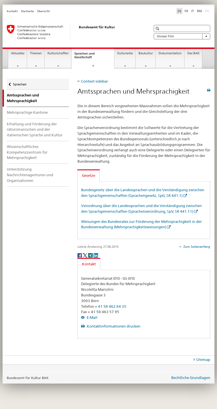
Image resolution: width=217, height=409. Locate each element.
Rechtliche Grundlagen (190, 377)
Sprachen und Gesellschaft (88, 56)
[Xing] (91, 255)
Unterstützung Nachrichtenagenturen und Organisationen (30, 175)
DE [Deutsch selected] (179, 11)
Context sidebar (94, 81)
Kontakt (12, 11)
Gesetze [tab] (88, 175)
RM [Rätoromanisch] (199, 11)
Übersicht (43, 11)
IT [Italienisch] (192, 11)
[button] (158, 28)
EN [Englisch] (207, 10)
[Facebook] (80, 255)
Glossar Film (182, 36)
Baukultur (145, 53)
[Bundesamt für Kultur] (73, 32)
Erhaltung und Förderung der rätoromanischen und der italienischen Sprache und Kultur (34, 129)
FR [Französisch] (186, 11)
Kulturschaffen (58, 53)
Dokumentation (170, 53)
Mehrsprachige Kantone (27, 112)
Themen (36, 53)
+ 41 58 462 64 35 (110, 306)
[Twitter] (85, 255)
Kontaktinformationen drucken (113, 326)
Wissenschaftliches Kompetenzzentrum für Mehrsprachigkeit (27, 152)
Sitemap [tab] (203, 359)
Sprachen (20, 83)
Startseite (27, 11)
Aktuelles (17, 53)
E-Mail (91, 317)
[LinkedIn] (96, 255)
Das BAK (193, 53)
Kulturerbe (125, 53)
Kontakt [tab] (89, 264)
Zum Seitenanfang (196, 247)
